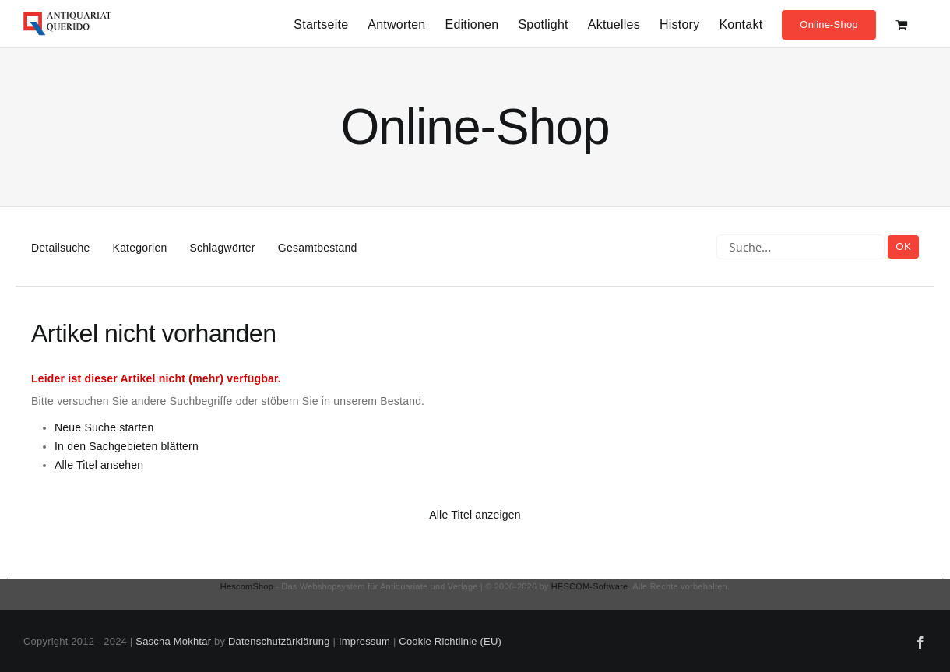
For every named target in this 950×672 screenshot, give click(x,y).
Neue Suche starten (104, 427)
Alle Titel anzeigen (475, 514)
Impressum (364, 641)
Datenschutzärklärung (279, 641)
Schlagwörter (222, 247)
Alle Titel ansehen (99, 465)
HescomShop (246, 586)
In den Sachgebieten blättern (127, 446)
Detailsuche (60, 247)
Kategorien (140, 247)
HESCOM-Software (589, 586)
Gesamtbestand (317, 247)
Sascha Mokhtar (173, 641)
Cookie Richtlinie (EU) (450, 641)
